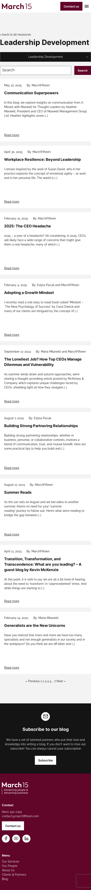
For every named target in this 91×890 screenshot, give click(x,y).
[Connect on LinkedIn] (26, 839)
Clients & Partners (14, 874)
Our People (9, 866)
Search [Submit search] (83, 70)
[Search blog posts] (35, 70)
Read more (11, 135)
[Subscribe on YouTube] (16, 839)
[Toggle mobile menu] (85, 6)
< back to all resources (15, 34)
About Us (8, 870)
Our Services (10, 861)
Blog (5, 879)
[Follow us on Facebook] (6, 839)
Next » (61, 681)
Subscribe (45, 760)
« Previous (33, 681)
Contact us (71, 6)
